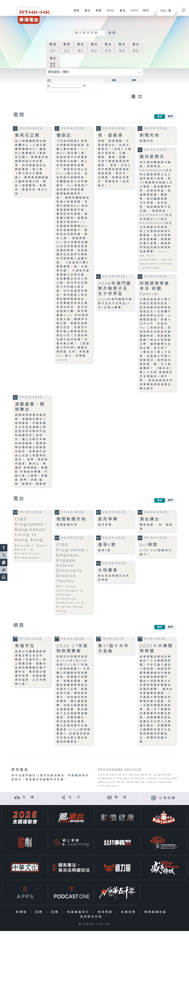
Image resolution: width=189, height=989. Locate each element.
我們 (144, 12)
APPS (133, 12)
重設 (114, 80)
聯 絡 (121, 797)
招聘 (39, 912)
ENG (163, 10)
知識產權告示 (79, 912)
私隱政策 (129, 912)
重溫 (121, 12)
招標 (55, 912)
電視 (75, 12)
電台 (86, 12)
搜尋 (134, 80)
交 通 (28, 797)
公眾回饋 (167, 798)
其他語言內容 (92, 916)
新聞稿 (22, 912)
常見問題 (106, 912)
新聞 (97, 12)
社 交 (75, 797)
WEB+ (109, 12)
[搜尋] (183, 9)
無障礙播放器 (156, 912)
